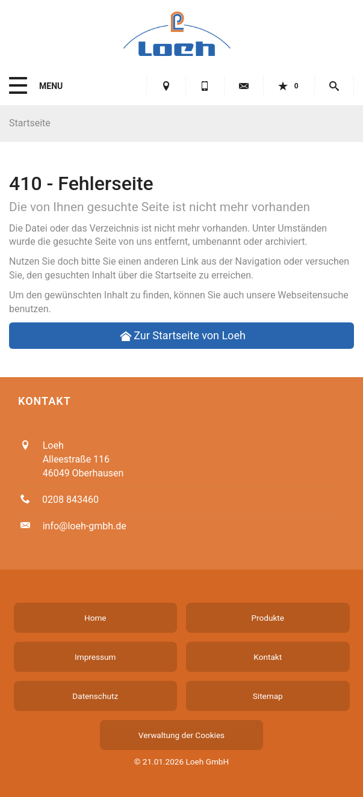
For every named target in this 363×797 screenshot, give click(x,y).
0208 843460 (70, 499)
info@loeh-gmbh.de (84, 526)
